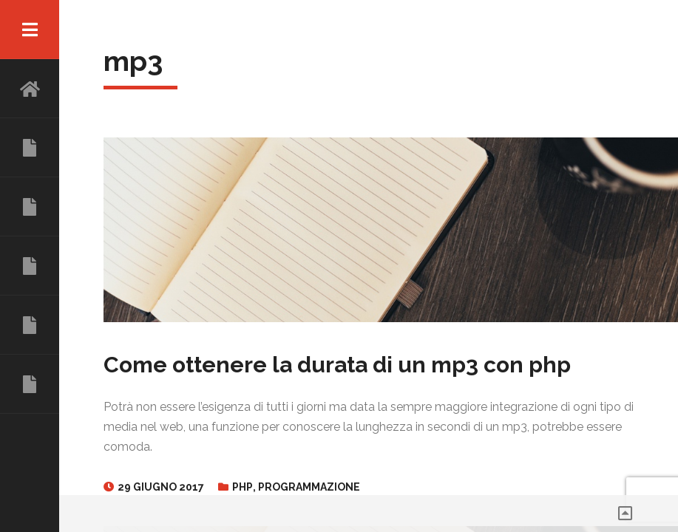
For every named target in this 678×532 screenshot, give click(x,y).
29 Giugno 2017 (161, 487)
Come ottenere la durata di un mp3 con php (337, 365)
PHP (242, 487)
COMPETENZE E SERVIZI (29, 266)
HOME (29, 88)
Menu (29, 29)
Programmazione (309, 487)
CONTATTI (29, 384)
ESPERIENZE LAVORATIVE (29, 206)
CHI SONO (29, 147)
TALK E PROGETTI (29, 325)
